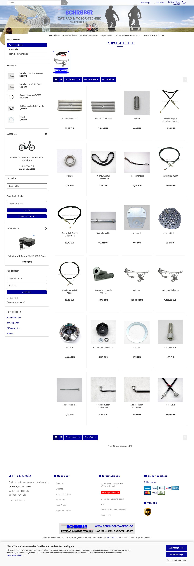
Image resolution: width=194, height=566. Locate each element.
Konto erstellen (13, 304)
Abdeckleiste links (69, 125)
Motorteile (13, 55)
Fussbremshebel (137, 182)
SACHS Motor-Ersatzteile (127, 35)
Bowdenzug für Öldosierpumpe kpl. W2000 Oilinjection (170, 126)
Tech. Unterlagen (88, 35)
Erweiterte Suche (27, 223)
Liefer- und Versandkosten (112, 505)
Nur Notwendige (176, 554)
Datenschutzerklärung (16, 555)
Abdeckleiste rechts (103, 125)
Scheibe (136, 354)
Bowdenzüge (69, 35)
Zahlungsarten (13, 329)
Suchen (26, 216)
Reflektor (69, 354)
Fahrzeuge (106, 35)
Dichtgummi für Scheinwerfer (103, 183)
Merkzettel (159, 3)
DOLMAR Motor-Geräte (47, 35)
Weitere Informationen (176, 560)
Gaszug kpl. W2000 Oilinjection (70, 240)
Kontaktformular (14, 324)
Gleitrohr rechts (103, 239)
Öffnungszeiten (13, 334)
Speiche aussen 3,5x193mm (103, 412)
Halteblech (136, 239)
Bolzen (137, 125)
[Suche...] (64, 2)
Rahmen (136, 296)
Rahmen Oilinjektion (170, 296)
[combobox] (73, 85)
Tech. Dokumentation (18, 60)
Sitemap (10, 340)
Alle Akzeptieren (176, 548)
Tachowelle (170, 411)
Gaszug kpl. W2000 (170, 182)
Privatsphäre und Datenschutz (114, 516)
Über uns (60, 490)
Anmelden (26, 298)
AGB (102, 510)
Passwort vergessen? (16, 308)
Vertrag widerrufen (110, 499)
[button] (55, 85)
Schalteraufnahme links (103, 354)
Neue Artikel (61, 511)
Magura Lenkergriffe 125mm (103, 297)
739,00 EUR (27, 268)
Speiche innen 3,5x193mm (137, 412)
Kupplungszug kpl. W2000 (69, 297)
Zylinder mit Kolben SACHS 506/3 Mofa (27, 262)
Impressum (106, 521)
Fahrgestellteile (16, 51)
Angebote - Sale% (63, 517)
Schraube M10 (170, 354)
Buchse (69, 182)
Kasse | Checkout (63, 500)
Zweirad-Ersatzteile (154, 35)
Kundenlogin (145, 3)
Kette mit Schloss (170, 239)
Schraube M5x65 (70, 411)
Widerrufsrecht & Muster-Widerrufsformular (112, 491)
